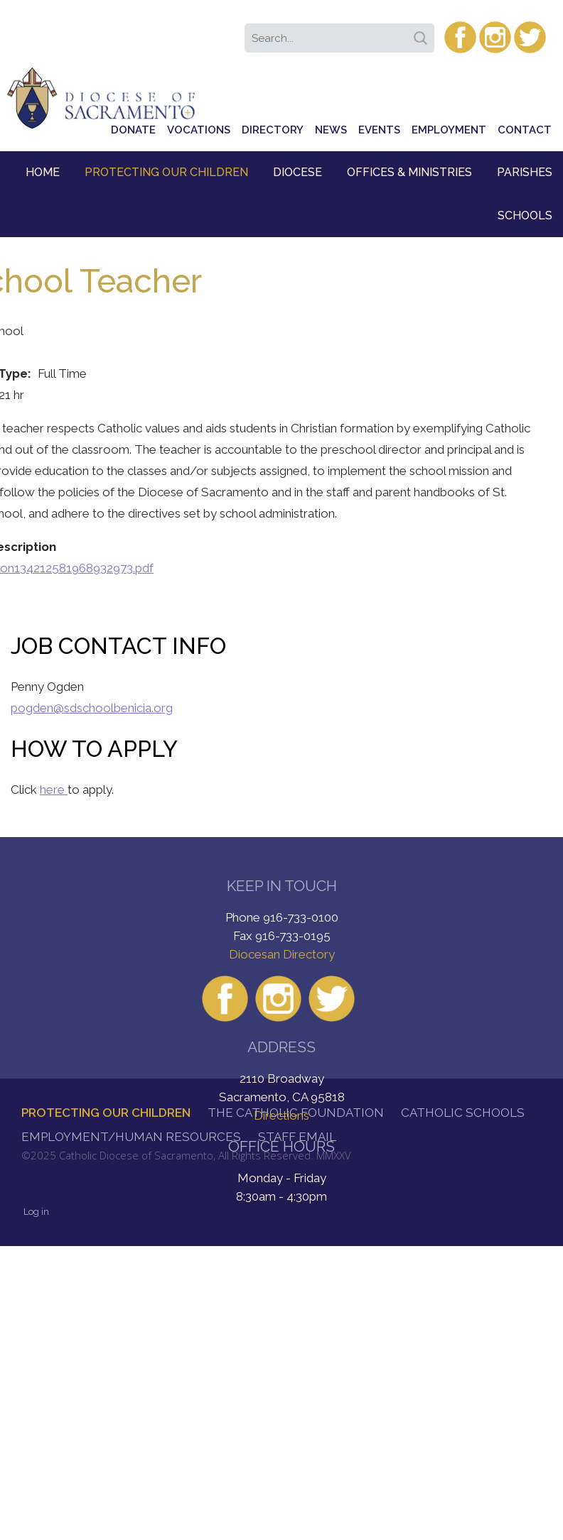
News (331, 130)
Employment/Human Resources (131, 1137)
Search (423, 33)
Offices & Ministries (409, 172)
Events (379, 130)
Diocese (297, 172)
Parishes (524, 172)
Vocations (198, 130)
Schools (525, 215)
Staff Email (297, 1137)
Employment (449, 130)
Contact (525, 130)
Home (43, 172)
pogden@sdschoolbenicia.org (92, 708)
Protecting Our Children (166, 172)
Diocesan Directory (282, 954)
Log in (36, 1211)
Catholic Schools (463, 1112)
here (54, 789)
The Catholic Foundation (296, 1112)
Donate (133, 130)
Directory (273, 130)
